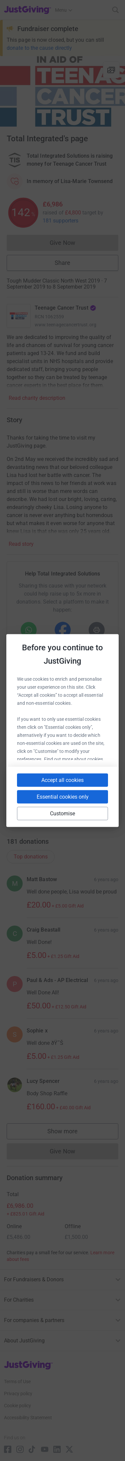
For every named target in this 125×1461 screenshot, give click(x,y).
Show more (69, 1133)
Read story (21, 544)
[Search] (115, 10)
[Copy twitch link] (74, 807)
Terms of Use (17, 1381)
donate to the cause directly (39, 48)
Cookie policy (17, 1405)
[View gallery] (111, 69)
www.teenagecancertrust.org (65, 324)
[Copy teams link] (73, 778)
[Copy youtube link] (25, 778)
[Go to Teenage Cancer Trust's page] (19, 316)
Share (62, 262)
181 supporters (60, 220)
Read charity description (37, 398)
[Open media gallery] (62, 91)
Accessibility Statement (28, 1417)
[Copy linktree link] (98, 780)
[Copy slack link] (49, 778)
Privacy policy (18, 1393)
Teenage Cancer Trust (65, 308)
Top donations (31, 856)
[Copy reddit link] (50, 807)
